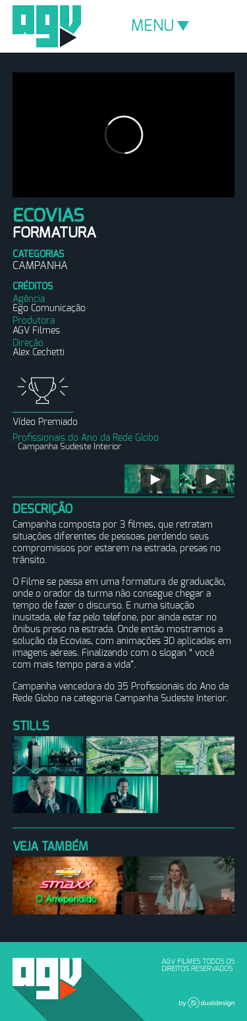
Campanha (40, 266)
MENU (160, 26)
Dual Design (206, 1002)
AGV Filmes (47, 26)
